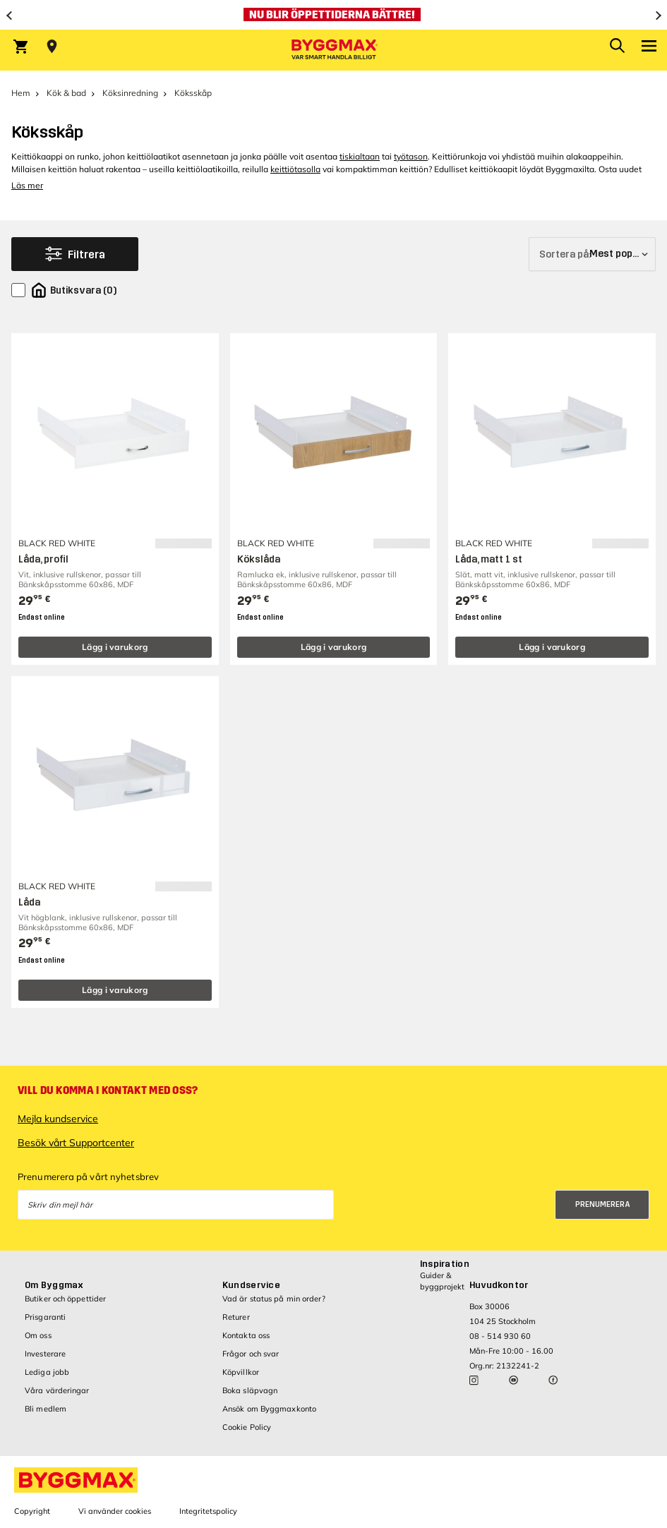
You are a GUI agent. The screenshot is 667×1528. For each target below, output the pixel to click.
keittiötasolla (295, 169)
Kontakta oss (246, 1335)
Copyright (32, 1511)
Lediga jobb (47, 1372)
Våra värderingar (57, 1390)
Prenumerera (602, 1204)
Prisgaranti (45, 1317)
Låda (29, 902)
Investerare (45, 1354)
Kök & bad (66, 93)
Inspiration (444, 1264)
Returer (236, 1317)
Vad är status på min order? (273, 1299)
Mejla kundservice (58, 1118)
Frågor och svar (251, 1354)
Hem (20, 93)
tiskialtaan (359, 156)
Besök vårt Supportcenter (76, 1142)
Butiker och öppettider (65, 1299)
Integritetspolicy (208, 1511)
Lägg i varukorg (115, 647)
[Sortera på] (592, 254)
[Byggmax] (334, 50)
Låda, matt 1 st (488, 559)
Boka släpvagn (249, 1390)
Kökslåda (258, 559)
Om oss (38, 1335)
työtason (411, 156)
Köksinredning (130, 93)
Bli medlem (45, 1409)
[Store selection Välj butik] (52, 47)
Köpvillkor (240, 1372)
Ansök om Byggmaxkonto (269, 1409)
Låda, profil (43, 559)
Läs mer (27, 185)
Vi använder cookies (114, 1511)
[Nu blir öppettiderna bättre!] (333, 14)
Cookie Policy (246, 1427)
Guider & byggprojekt (442, 1280)
